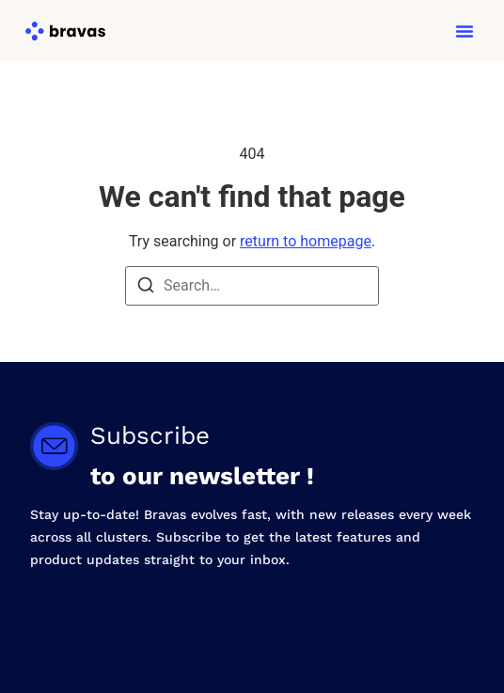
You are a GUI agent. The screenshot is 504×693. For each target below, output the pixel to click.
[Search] (145, 288)
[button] (464, 31)
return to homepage (305, 241)
